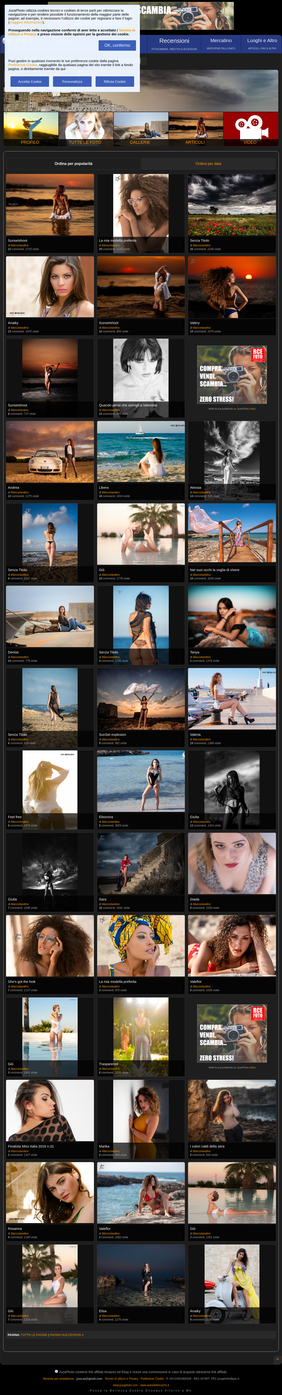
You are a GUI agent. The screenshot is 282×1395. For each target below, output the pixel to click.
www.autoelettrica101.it (154, 1385)
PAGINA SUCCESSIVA (67, 1335)
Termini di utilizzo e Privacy (121, 1378)
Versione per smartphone (58, 1378)
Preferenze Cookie (22, 65)
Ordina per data (208, 164)
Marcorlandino (20, 245)
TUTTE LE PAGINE (34, 1335)
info (252, 408)
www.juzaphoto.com (125, 1385)
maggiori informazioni (26, 22)
